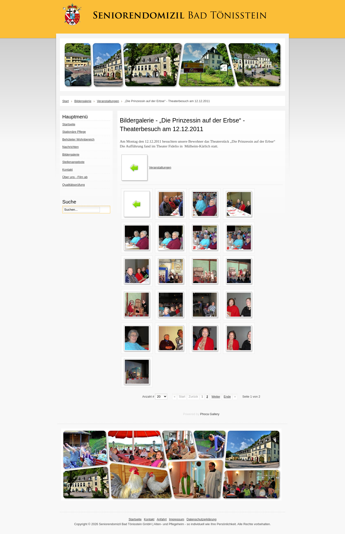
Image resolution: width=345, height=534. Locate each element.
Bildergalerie (82, 101)
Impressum (176, 519)
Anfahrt (162, 519)
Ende (227, 396)
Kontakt (149, 519)
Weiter (216, 396)
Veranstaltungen (108, 101)
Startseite (135, 519)
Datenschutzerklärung (201, 519)
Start (65, 101)
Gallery (214, 414)
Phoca (204, 414)
